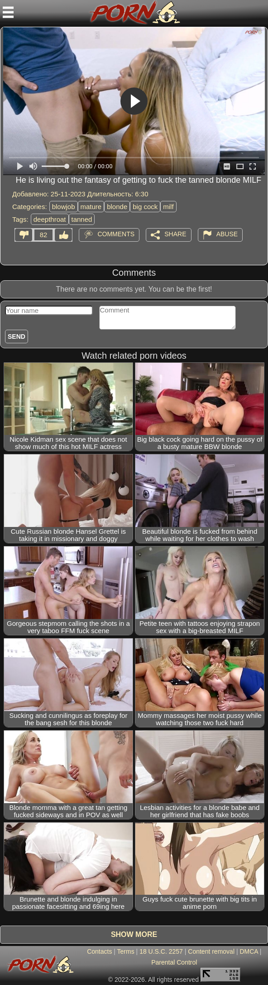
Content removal (211, 951)
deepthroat (50, 219)
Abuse (227, 234)
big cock (145, 206)
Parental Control (174, 962)
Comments (115, 234)
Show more (134, 934)
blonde (117, 206)
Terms (125, 951)
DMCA (248, 951)
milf (168, 206)
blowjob (63, 206)
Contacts (99, 951)
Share (175, 234)
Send (16, 336)
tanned (82, 219)
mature (91, 206)
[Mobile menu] (8, 12)
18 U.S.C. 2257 (161, 951)
